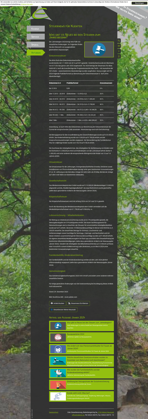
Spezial (35, 44)
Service (35, 36)
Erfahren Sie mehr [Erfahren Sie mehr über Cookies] (27, 4)
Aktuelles (36, 52)
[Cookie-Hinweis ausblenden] (139, 3)
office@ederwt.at (78, 415)
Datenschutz (53, 412)
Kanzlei (35, 28)
